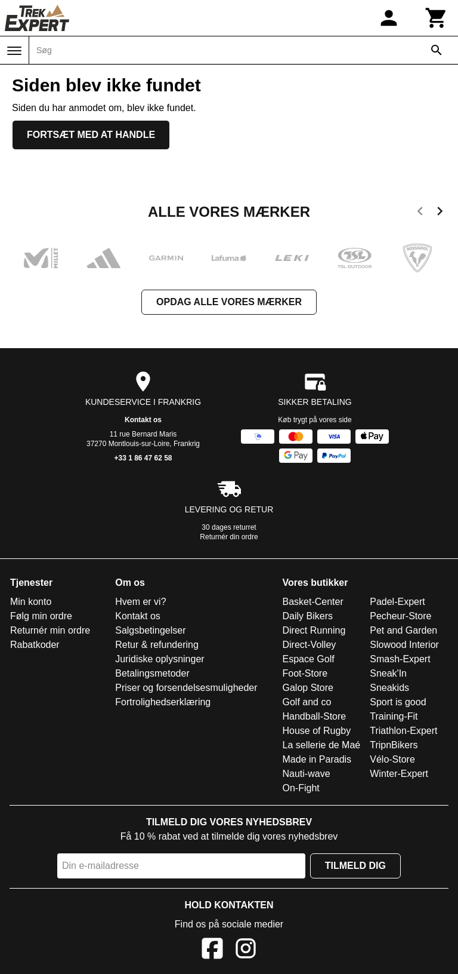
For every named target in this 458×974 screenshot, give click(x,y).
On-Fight (301, 788)
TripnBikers (393, 745)
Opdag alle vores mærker (229, 302)
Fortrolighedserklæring (163, 702)
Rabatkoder (35, 645)
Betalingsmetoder (152, 673)
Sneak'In (388, 673)
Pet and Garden (403, 630)
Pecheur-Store (400, 616)
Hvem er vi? (140, 602)
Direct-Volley (309, 645)
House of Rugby (317, 731)
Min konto (30, 602)
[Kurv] (436, 18)
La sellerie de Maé (322, 745)
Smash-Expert (400, 659)
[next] (439, 213)
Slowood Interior (404, 645)
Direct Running (314, 630)
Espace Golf (309, 659)
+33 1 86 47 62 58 (143, 458)
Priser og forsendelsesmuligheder (186, 688)
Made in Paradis (317, 759)
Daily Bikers (308, 616)
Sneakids (389, 688)
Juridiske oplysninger (159, 659)
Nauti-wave (306, 774)
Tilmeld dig (355, 866)
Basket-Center (313, 602)
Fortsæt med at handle (91, 135)
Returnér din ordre (229, 537)
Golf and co (307, 702)
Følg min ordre (41, 616)
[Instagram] (246, 950)
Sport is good (398, 702)
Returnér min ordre (50, 630)
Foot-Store (305, 673)
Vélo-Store (392, 759)
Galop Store (308, 688)
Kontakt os (143, 420)
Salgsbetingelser (150, 630)
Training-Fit (393, 716)
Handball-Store (314, 716)
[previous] (420, 213)
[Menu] (14, 50)
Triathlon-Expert (403, 731)
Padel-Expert (397, 602)
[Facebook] (212, 950)
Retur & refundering (157, 645)
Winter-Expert (399, 774)
